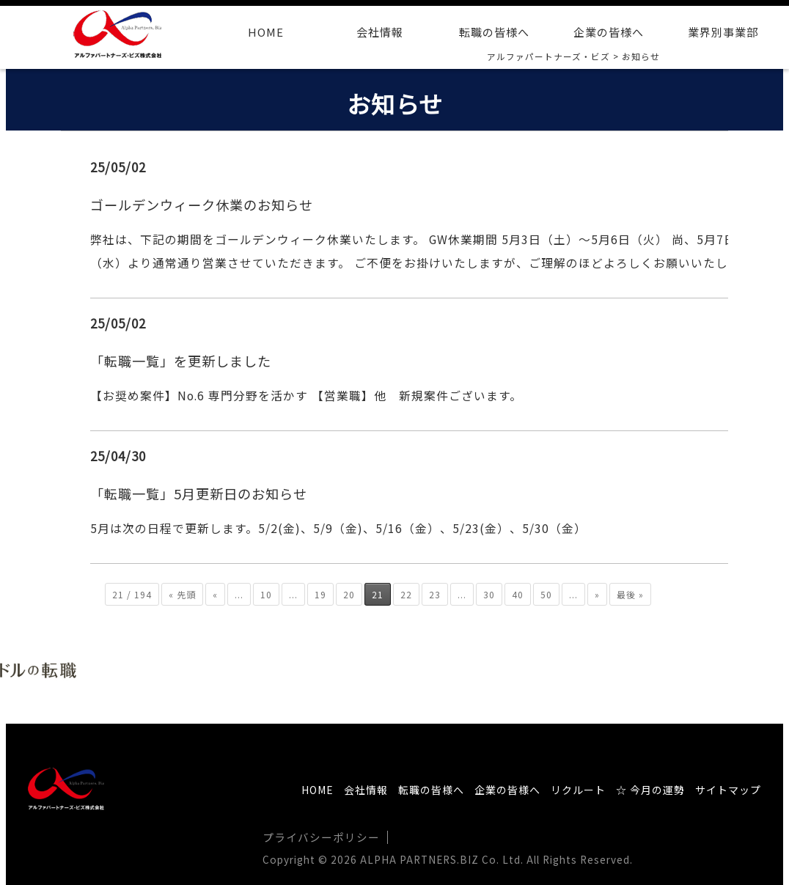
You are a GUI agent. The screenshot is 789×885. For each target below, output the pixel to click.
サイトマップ (728, 789)
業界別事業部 (723, 32)
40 (518, 593)
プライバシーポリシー (318, 836)
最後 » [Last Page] (630, 593)
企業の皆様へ (608, 32)
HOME (266, 32)
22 (406, 593)
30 (489, 593)
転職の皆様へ (494, 32)
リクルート (578, 789)
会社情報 (379, 32)
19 (320, 593)
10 (266, 593)
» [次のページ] (597, 593)
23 (435, 593)
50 (546, 593)
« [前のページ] (215, 593)
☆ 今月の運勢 (650, 789)
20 (349, 593)
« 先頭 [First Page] (182, 593)
